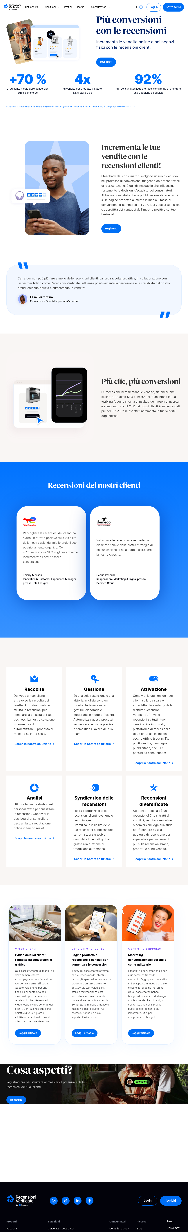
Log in (153, 7)
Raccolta (11, 1228)
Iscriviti (171, 1200)
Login (148, 1200)
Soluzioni (52, 7)
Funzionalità (33, 7)
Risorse (82, 7)
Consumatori (101, 7)
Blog (139, 1228)
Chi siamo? (173, 1228)
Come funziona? (119, 1228)
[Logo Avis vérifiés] (12, 7)
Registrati (106, 62)
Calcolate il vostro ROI (61, 1228)
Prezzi (68, 7)
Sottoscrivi (173, 7)
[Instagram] (54, 1201)
